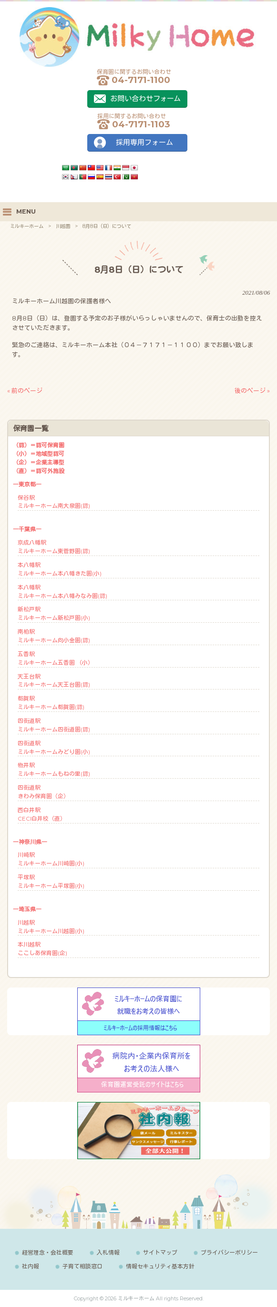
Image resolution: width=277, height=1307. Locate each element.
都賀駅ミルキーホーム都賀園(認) (51, 702)
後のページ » (252, 390)
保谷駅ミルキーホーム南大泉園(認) (54, 502)
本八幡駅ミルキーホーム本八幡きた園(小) (60, 569)
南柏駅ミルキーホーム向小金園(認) (54, 636)
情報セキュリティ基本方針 (160, 1266)
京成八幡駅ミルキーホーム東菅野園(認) (54, 547)
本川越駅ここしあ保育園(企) (42, 949)
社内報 (30, 1266)
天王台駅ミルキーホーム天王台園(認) (54, 681)
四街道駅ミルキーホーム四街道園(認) (54, 725)
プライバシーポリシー (229, 1252)
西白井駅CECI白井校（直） (42, 814)
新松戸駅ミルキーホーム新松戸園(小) (54, 613)
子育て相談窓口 (82, 1266)
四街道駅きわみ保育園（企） (43, 792)
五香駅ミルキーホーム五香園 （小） (55, 658)
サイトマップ (160, 1252)
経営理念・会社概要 (47, 1252)
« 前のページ (24, 390)
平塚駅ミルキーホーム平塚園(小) (51, 881)
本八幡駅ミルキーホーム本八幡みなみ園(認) (62, 591)
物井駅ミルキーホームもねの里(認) (54, 769)
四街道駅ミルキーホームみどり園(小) (54, 747)
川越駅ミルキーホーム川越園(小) (51, 927)
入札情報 (108, 1252)
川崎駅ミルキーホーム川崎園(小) (51, 859)
